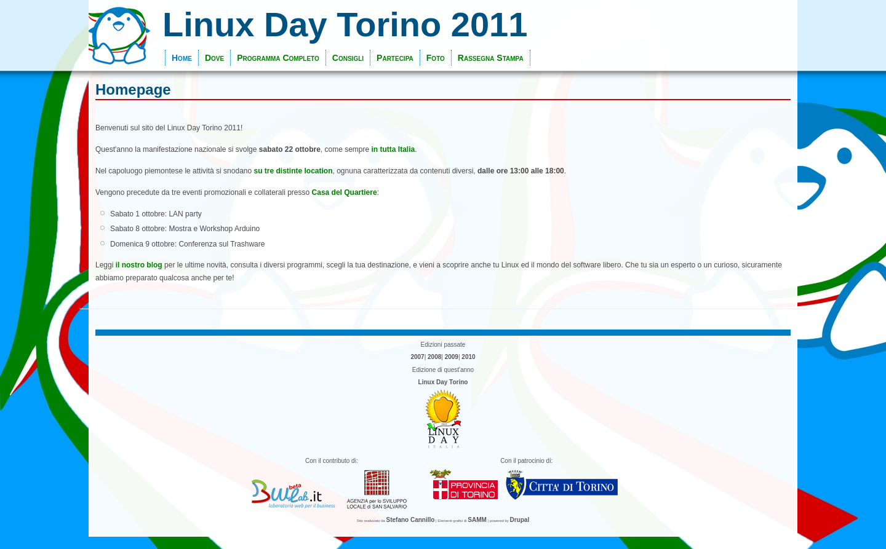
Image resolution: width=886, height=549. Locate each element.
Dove (214, 58)
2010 (468, 356)
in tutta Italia (393, 149)
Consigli (348, 58)
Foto (435, 58)
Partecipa (395, 58)
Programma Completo (278, 58)
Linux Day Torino (443, 382)
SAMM (477, 519)
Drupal (520, 519)
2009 (451, 356)
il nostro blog (139, 265)
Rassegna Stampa (491, 58)
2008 (434, 356)
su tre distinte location (293, 171)
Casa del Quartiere (344, 192)
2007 (417, 356)
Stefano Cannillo (410, 519)
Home (182, 58)
